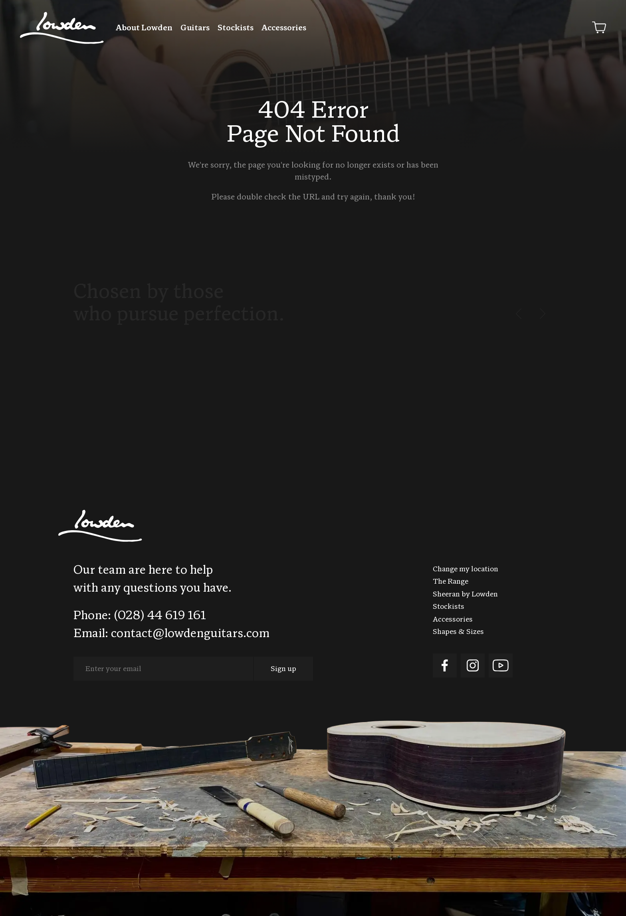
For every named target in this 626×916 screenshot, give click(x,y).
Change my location (465, 569)
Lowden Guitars (62, 28)
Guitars (195, 28)
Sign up (283, 669)
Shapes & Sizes (458, 632)
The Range (450, 582)
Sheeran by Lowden (465, 594)
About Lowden (144, 28)
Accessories (283, 28)
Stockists (236, 28)
